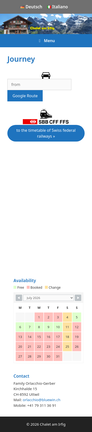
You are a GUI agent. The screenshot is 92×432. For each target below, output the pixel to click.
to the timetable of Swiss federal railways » (46, 133)
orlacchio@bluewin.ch (42, 399)
